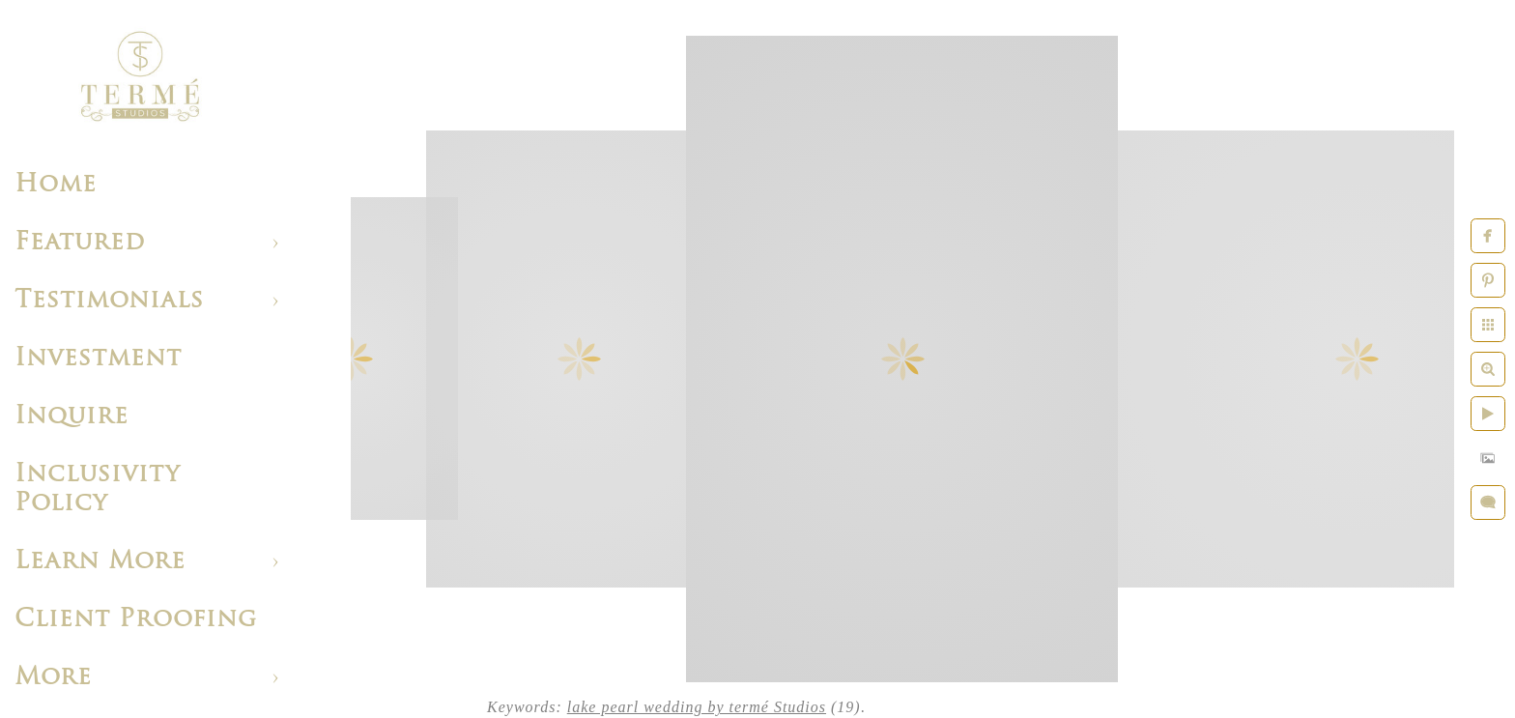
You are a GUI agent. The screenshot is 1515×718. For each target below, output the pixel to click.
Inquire (71, 417)
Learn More (100, 562)
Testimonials (109, 301)
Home (55, 185)
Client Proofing (135, 620)
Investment (98, 359)
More (53, 678)
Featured (79, 243)
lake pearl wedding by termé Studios (696, 707)
